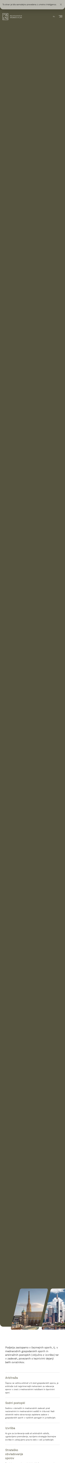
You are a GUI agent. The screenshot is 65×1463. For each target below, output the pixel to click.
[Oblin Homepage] (12, 16)
